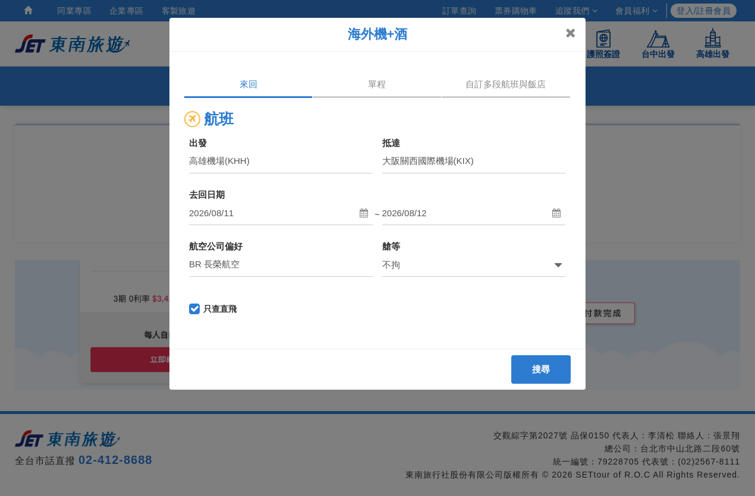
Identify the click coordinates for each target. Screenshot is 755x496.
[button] (281, 213)
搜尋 (541, 369)
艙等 (391, 246)
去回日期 (207, 194)
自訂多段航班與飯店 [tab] (505, 84)
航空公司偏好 (216, 246)
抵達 (391, 143)
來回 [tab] (248, 84)
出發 (198, 143)
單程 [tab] (377, 84)
